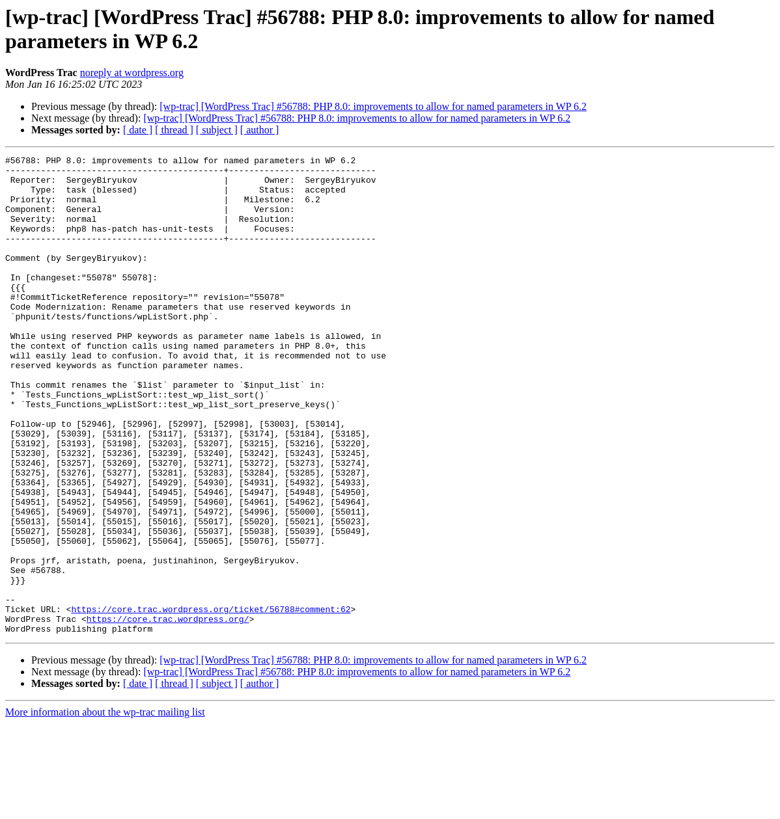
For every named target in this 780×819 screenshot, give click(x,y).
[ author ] (259, 129)
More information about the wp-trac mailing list (105, 807)
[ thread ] (174, 129)
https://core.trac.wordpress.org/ (168, 712)
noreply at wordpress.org (132, 72)
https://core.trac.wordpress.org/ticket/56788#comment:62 (210, 700)
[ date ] (137, 129)
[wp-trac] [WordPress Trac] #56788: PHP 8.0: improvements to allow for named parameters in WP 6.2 (373, 106)
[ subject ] (217, 129)
